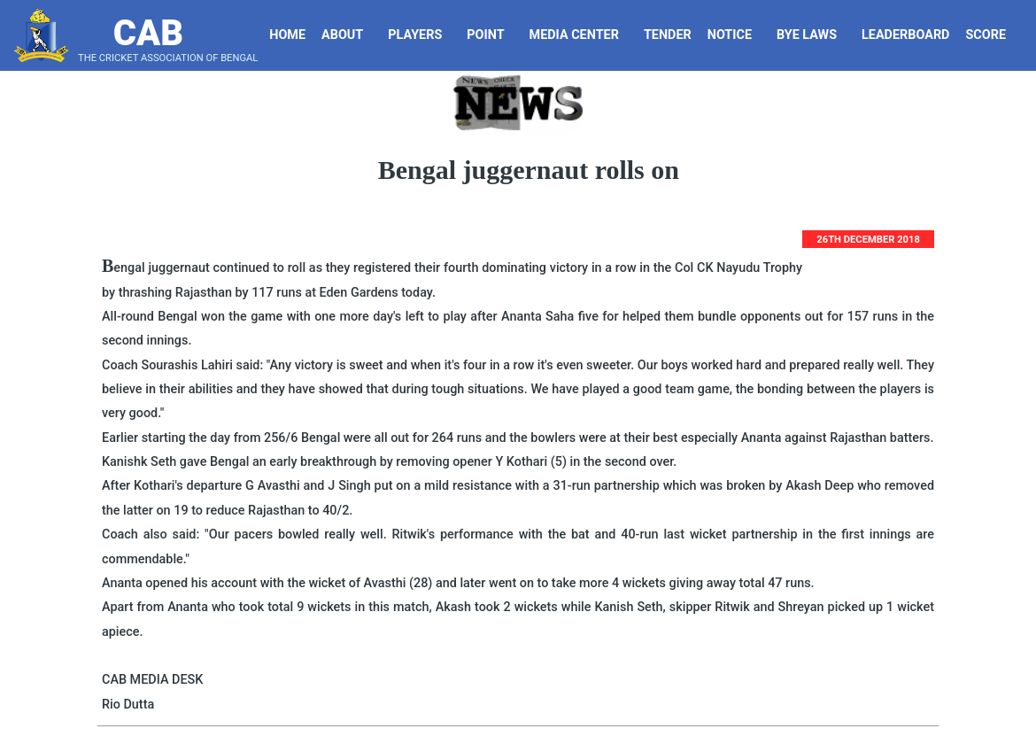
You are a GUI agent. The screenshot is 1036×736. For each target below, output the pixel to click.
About (348, 35)
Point (492, 35)
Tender (670, 35)
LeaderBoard (905, 35)
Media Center (581, 35)
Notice (736, 35)
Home (287, 35)
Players (421, 35)
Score (992, 35)
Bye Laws (813, 35)
